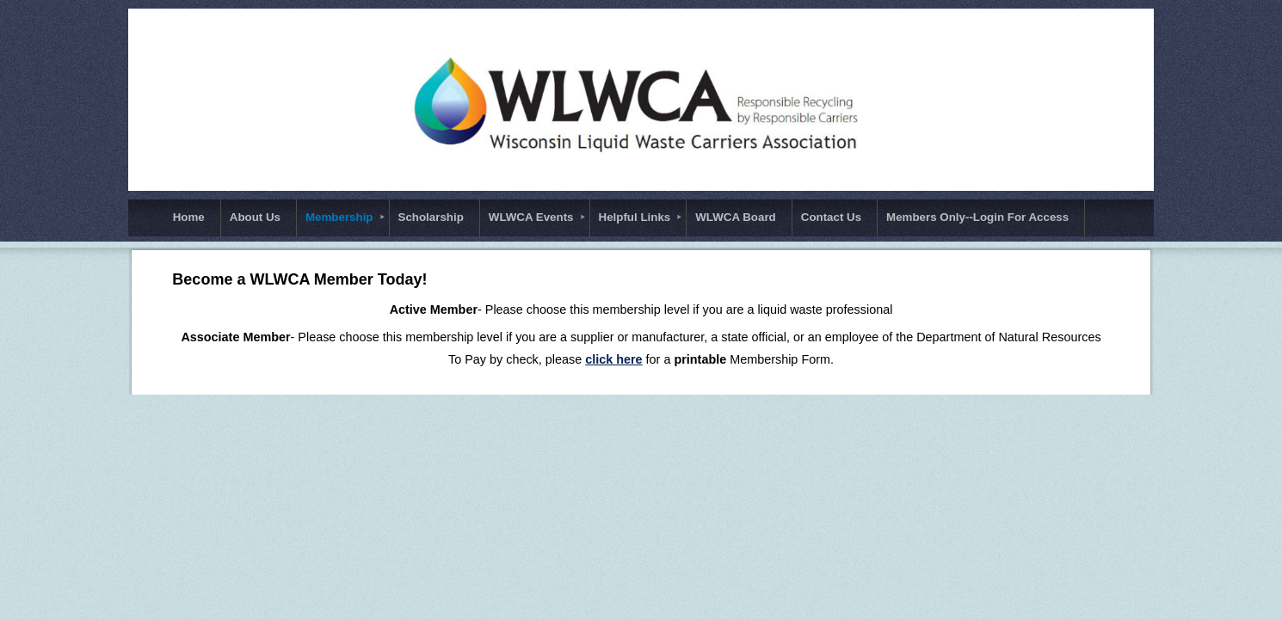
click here (613, 359)
